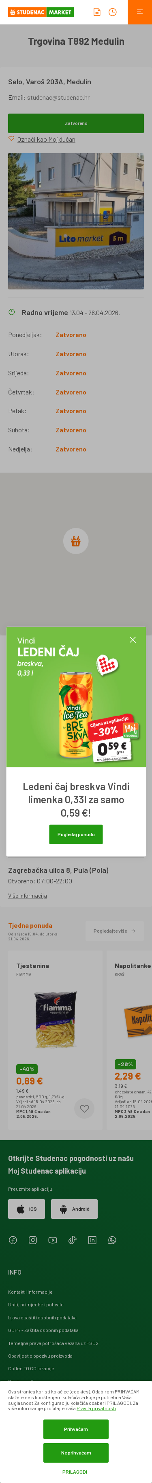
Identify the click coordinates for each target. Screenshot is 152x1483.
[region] (76, 554)
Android (74, 1209)
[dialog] (76, 1432)
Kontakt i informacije (30, 1292)
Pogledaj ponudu (76, 834)
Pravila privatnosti (96, 1408)
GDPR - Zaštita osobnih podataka (43, 1330)
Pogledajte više (115, 930)
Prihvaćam (76, 1429)
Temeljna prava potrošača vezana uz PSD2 (53, 1343)
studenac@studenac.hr (58, 97)
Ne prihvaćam (76, 1452)
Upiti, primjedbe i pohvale (36, 1304)
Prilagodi (74, 1471)
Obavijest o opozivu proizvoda (40, 1355)
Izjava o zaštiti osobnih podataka (42, 1317)
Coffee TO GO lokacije (31, 1368)
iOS (26, 1209)
